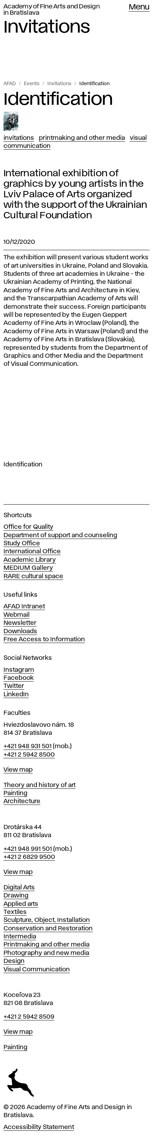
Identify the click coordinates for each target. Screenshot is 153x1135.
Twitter (14, 686)
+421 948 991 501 (28, 849)
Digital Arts (19, 887)
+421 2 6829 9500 (29, 857)
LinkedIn (16, 694)
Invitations (59, 84)
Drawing (16, 895)
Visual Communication (37, 969)
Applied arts (21, 904)
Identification (94, 84)
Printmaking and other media (46, 945)
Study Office (22, 543)
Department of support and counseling (60, 535)
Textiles (15, 912)
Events (31, 84)
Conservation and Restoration (48, 928)
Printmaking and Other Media (82, 138)
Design (14, 961)
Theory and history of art (39, 785)
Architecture (22, 801)
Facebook (19, 678)
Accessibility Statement (39, 1127)
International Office (32, 551)
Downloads (20, 631)
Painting (15, 793)
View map (18, 770)
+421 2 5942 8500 (29, 755)
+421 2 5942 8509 (29, 1017)
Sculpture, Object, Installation (47, 920)
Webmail (16, 615)
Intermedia (20, 936)
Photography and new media (46, 953)
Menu (139, 7)
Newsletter (20, 623)
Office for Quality (28, 527)
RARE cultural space (33, 576)
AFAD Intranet (24, 606)
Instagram (19, 670)
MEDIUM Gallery (28, 568)
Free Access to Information (44, 639)
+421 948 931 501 (28, 746)
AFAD (10, 84)
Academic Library (30, 560)
